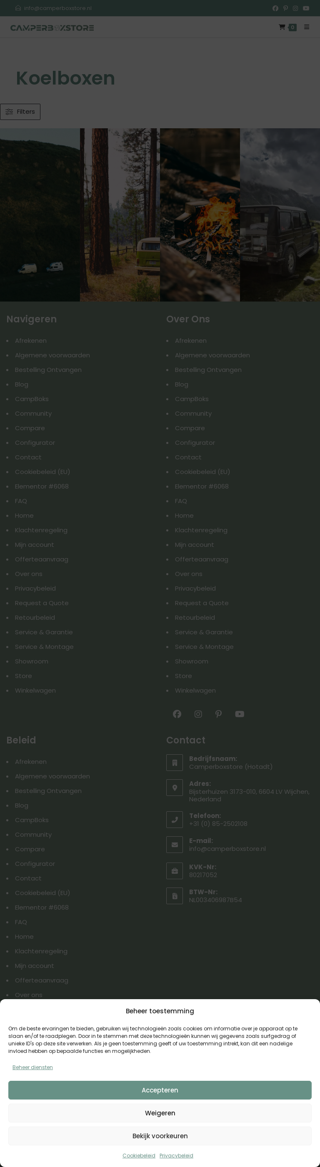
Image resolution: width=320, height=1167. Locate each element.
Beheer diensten (32, 1067)
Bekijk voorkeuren (160, 1136)
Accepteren (160, 1090)
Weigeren (160, 1113)
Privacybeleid (176, 1155)
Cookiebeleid (138, 1155)
